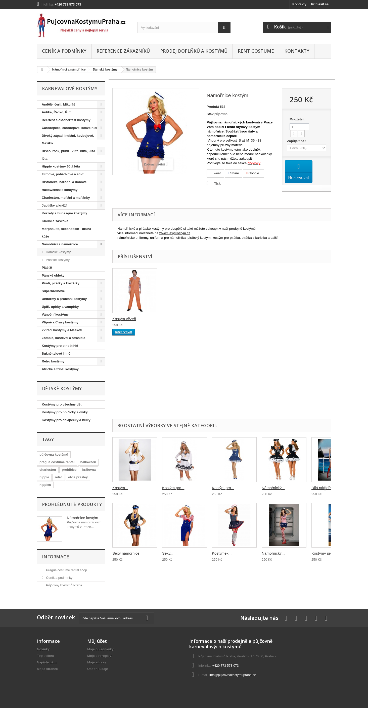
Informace (55, 557)
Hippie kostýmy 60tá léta (61, 166)
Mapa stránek (47, 669)
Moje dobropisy (99, 656)
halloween (88, 462)
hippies (45, 485)
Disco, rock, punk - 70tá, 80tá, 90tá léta (68, 154)
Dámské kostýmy (105, 69)
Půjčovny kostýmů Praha (63, 585)
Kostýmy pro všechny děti (62, 404)
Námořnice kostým (82, 518)
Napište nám (46, 662)
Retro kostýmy (53, 361)
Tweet (215, 173)
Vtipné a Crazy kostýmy (60, 322)
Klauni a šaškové (55, 221)
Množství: (297, 119)
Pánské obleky (53, 275)
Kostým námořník (177, 392)
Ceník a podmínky (64, 51)
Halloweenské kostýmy (59, 190)
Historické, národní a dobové (64, 182)
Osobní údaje (97, 669)
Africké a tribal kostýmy (60, 369)
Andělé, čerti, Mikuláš (58, 104)
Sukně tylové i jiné (56, 353)
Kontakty (299, 4)
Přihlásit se (320, 4)
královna (89, 469)
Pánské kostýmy (57, 260)
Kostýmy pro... (323, 553)
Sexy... (167, 553)
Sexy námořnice (126, 553)
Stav (210, 114)
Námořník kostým (226, 319)
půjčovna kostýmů (53, 454)
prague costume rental (56, 462)
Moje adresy (96, 662)
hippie (44, 477)
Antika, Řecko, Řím (56, 112)
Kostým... (120, 488)
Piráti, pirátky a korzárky (60, 283)
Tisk (217, 183)
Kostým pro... (173, 488)
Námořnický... (273, 488)
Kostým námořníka (128, 319)
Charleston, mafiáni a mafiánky (66, 197)
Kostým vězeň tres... (179, 319)
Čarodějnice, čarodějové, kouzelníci (69, 128)
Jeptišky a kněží (54, 205)
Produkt (213, 107)
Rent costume (256, 51)
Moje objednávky (100, 649)
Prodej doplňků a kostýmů (193, 51)
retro (58, 477)
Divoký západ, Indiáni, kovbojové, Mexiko (68, 139)
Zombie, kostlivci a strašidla (63, 338)
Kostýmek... (222, 553)
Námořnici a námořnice (69, 69)
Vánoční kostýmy (55, 314)
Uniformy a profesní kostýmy (64, 299)
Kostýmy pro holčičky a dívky (65, 412)
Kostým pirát (122, 392)
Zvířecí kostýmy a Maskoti (62, 330)
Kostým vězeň (273, 319)
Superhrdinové (53, 291)
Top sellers (45, 656)
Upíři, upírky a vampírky (60, 307)
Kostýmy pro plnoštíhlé (60, 346)
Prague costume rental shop (66, 570)
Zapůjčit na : (297, 141)
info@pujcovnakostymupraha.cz (232, 675)
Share (233, 173)
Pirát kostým (222, 392)
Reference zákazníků (123, 51)
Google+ (253, 173)
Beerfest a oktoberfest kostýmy (66, 120)
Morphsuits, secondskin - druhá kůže (66, 232)
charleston (47, 469)
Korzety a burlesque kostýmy (64, 213)
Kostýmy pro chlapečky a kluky (66, 420)
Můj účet (97, 641)
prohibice (69, 469)
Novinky (43, 649)
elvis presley (78, 477)
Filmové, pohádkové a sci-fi (63, 174)
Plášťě (47, 267)
